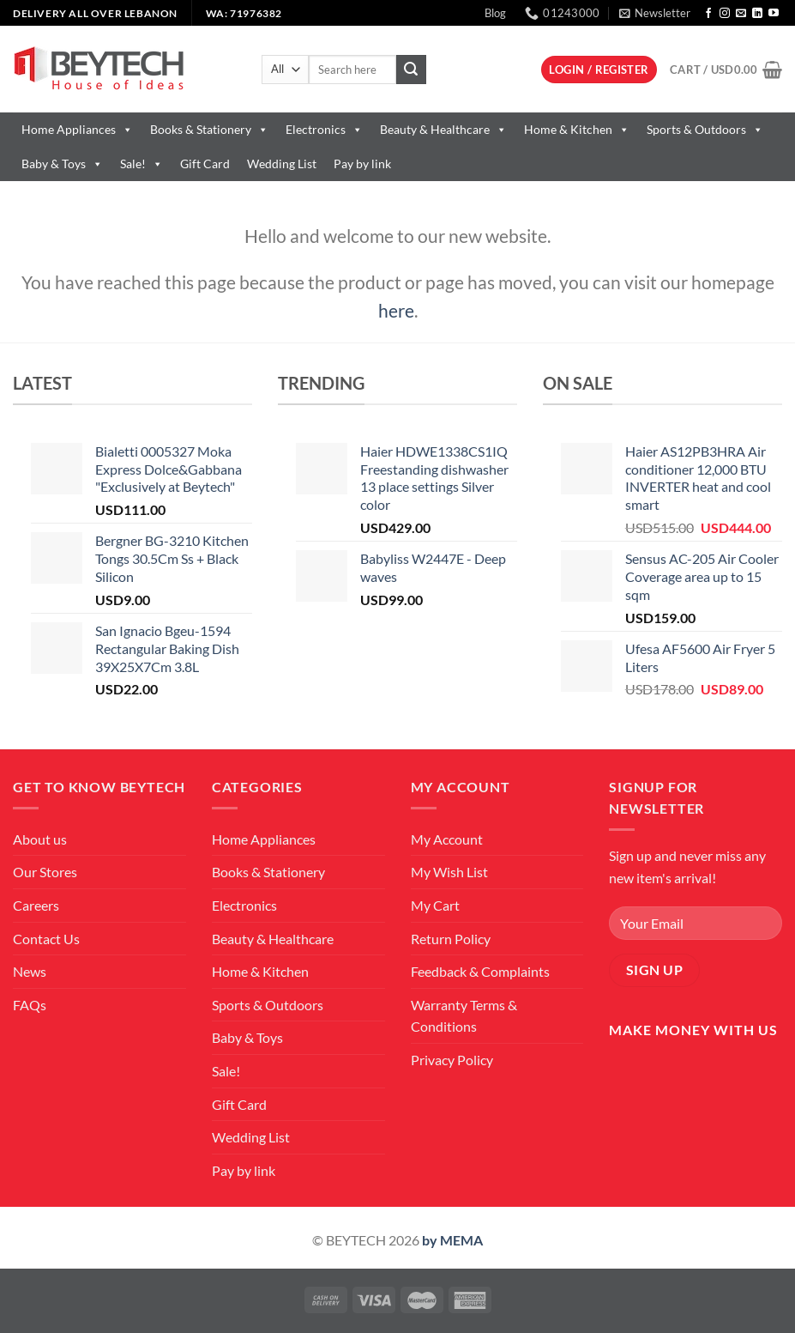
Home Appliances (77, 129)
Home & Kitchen (576, 129)
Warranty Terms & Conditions (464, 1016)
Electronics (324, 129)
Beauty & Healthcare (443, 129)
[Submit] (410, 69)
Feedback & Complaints (480, 971)
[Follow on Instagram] (725, 14)
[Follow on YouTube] (773, 14)
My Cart (435, 905)
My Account (447, 839)
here (396, 310)
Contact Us (46, 938)
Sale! (141, 163)
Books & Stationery (209, 129)
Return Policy (451, 938)
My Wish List (449, 871)
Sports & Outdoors (705, 129)
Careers (36, 905)
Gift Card (205, 163)
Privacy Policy (452, 1059)
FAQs (29, 1005)
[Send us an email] (741, 14)
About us (40, 839)
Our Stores (45, 871)
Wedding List (281, 163)
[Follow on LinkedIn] (757, 14)
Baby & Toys (62, 163)
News (29, 971)
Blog (495, 13)
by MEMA (452, 1240)
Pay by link (362, 163)
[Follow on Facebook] (708, 14)
